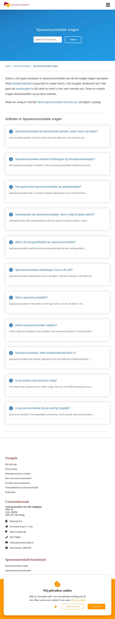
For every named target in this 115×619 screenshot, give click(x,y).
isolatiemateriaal (22, 83)
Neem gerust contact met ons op (57, 102)
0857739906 (15, 537)
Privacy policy (78, 600)
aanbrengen (23, 88)
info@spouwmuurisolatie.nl (21, 542)
